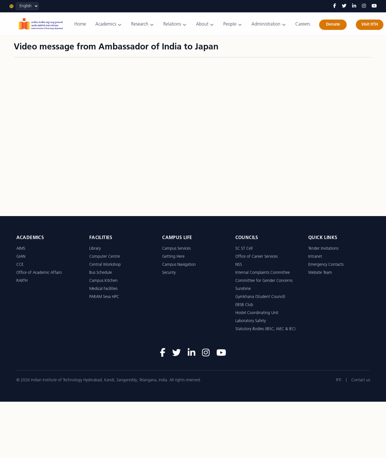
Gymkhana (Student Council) (260, 297)
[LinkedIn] (354, 6)
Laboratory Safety (250, 321)
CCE (20, 265)
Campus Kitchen (103, 281)
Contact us (360, 380)
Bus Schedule (100, 273)
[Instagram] (364, 6)
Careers (302, 24)
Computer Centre (104, 257)
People (232, 24)
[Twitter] (344, 6)
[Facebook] (334, 6)
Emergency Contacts (326, 265)
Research (142, 24)
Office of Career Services (256, 257)
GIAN (20, 257)
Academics (108, 24)
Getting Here (173, 257)
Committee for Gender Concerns (263, 281)
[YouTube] (374, 6)
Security (169, 273)
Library (95, 249)
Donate (333, 24)
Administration (268, 24)
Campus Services (176, 249)
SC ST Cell (244, 249)
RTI (338, 380)
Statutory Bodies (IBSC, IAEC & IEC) (265, 329)
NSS (238, 265)
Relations (175, 24)
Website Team (320, 273)
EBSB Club (244, 305)
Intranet (315, 257)
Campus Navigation (179, 265)
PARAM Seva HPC (104, 297)
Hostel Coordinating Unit (256, 313)
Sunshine (243, 289)
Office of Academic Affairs (39, 273)
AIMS (20, 249)
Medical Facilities (103, 289)
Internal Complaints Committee (262, 273)
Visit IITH (369, 24)
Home (80, 24)
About (205, 24)
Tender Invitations (323, 249)
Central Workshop (105, 265)
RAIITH (22, 281)
